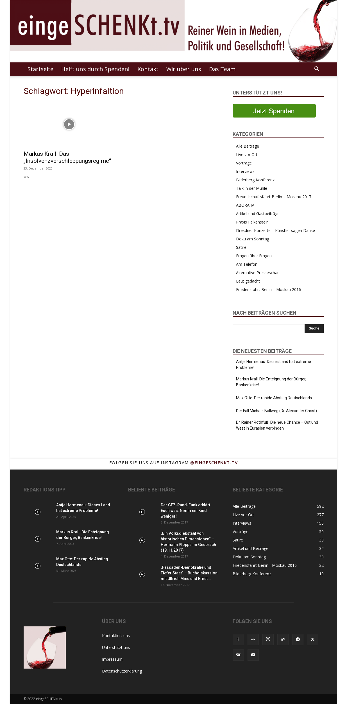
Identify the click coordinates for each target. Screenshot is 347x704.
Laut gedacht (248, 281)
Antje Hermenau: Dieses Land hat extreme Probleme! (273, 364)
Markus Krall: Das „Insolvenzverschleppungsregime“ (67, 157)
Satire (241, 247)
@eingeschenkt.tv (214, 462)
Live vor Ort (246, 154)
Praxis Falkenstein (252, 222)
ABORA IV (245, 205)
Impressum (112, 659)
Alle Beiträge (247, 146)
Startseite (40, 69)
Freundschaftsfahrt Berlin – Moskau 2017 (273, 196)
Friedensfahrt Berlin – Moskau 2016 (268, 289)
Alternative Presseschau (258, 272)
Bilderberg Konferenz (255, 179)
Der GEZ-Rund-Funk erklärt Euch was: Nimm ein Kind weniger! (185, 510)
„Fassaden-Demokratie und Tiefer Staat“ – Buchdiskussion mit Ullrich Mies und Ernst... (189, 573)
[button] (317, 69)
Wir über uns (183, 69)
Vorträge (244, 163)
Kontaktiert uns (116, 635)
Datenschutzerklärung (122, 671)
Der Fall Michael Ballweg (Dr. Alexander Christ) (276, 411)
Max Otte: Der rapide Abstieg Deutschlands (274, 398)
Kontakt (147, 69)
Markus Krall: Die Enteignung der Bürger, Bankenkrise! (271, 382)
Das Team (222, 69)
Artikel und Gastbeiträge (258, 213)
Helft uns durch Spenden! (95, 69)
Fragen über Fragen (254, 255)
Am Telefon (246, 264)
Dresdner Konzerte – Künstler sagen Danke (275, 230)
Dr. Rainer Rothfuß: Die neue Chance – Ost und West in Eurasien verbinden (277, 425)
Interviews (245, 171)
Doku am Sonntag (252, 239)
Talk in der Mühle (251, 188)
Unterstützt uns (116, 647)
